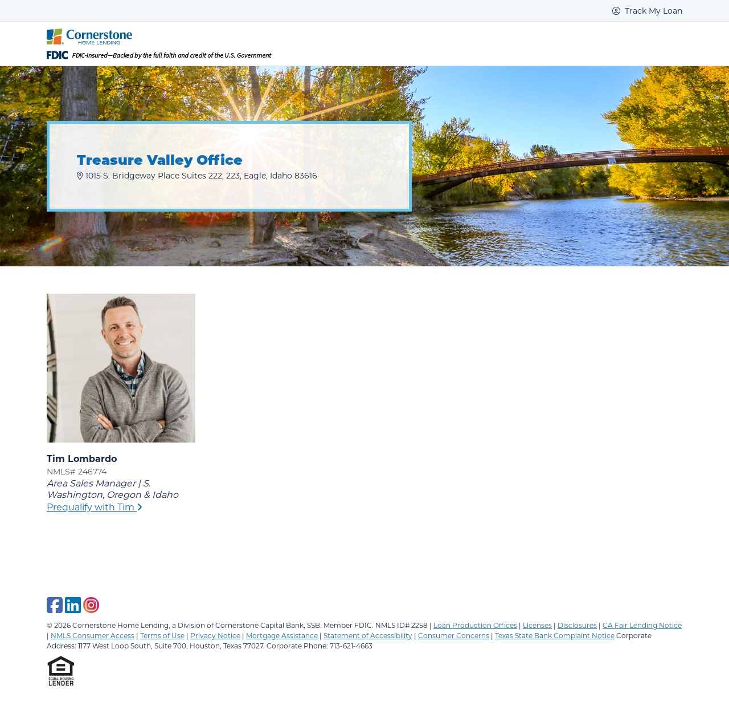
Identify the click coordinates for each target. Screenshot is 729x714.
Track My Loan (647, 10)
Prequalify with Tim (94, 507)
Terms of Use (162, 635)
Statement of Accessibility (367, 635)
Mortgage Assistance (282, 635)
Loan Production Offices (475, 625)
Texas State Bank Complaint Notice (555, 635)
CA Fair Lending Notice (642, 625)
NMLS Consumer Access (92, 635)
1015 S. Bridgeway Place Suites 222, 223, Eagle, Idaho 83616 (197, 175)
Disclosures (577, 625)
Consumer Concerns (453, 635)
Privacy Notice (215, 635)
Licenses (537, 625)
